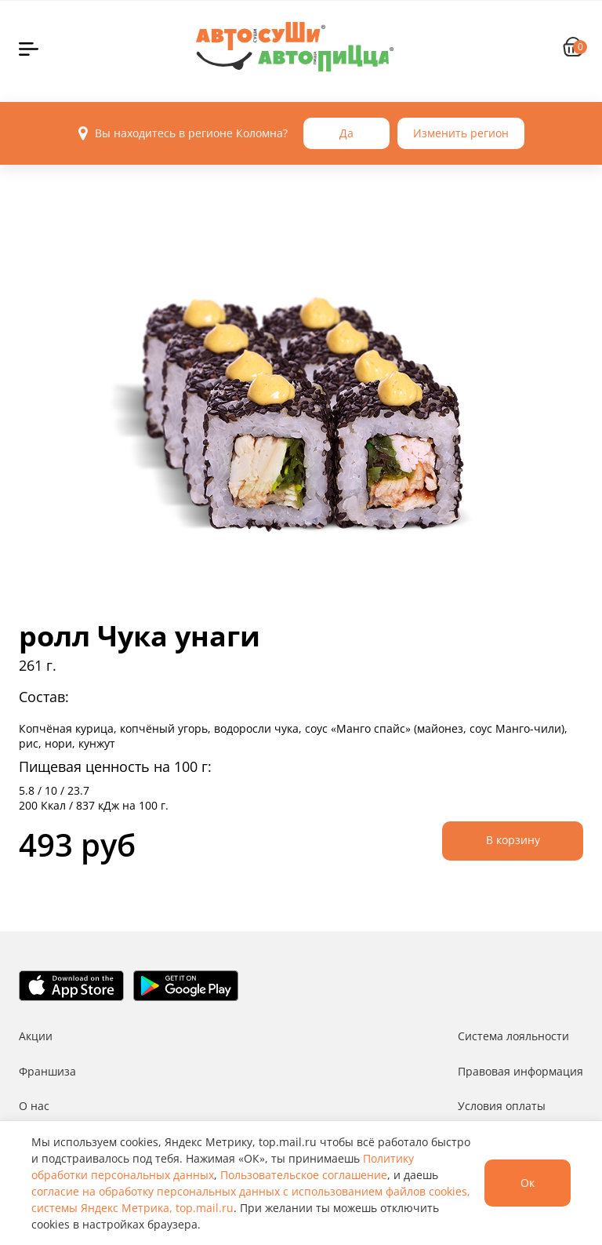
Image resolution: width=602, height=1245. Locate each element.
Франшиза (47, 1071)
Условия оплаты (502, 1105)
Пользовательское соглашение (303, 1174)
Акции (36, 1035)
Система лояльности (513, 1035)
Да (346, 133)
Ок (527, 1182)
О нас (34, 1105)
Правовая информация (520, 1071)
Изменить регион (461, 133)
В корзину (513, 839)
